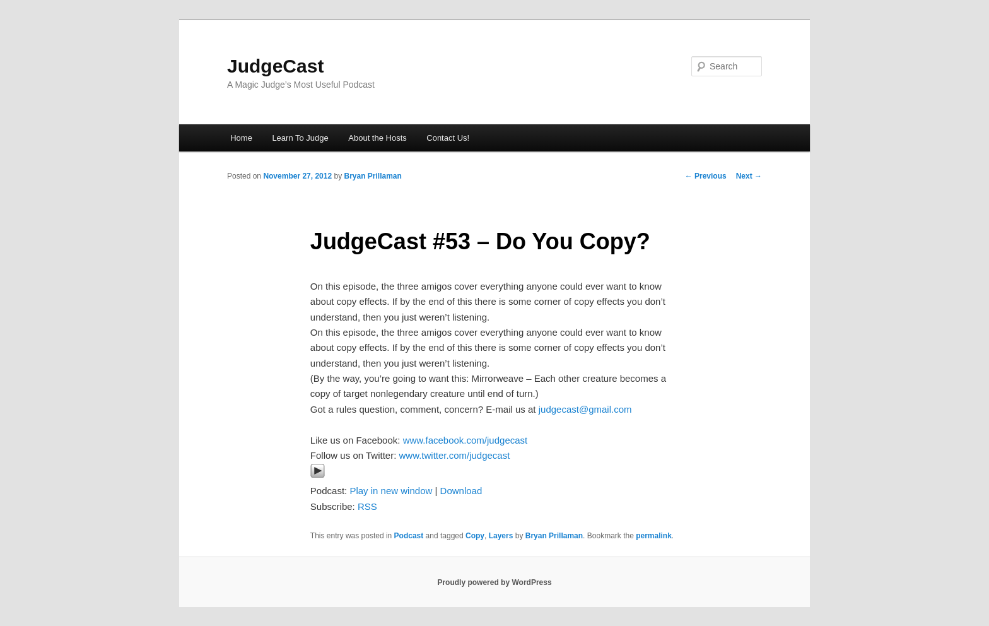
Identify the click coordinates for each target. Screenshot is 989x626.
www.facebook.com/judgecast (465, 440)
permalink (654, 535)
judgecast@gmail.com (585, 409)
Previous (706, 176)
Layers (501, 535)
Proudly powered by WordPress (494, 582)
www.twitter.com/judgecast (454, 455)
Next (749, 176)
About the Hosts (377, 138)
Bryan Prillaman (372, 176)
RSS (367, 506)
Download (461, 490)
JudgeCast (275, 66)
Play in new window (390, 490)
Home (241, 138)
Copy (474, 535)
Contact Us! (447, 138)
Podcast (409, 535)
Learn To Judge (300, 138)
